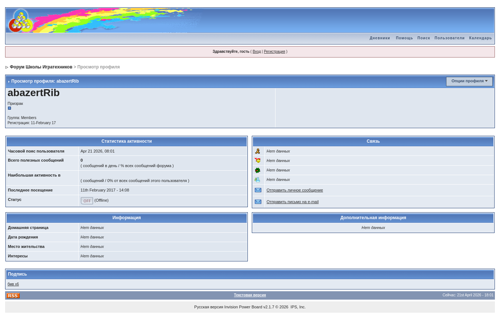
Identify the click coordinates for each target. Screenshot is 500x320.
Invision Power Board (243, 307)
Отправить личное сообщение (294, 190)
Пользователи (450, 38)
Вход (257, 52)
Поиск (424, 38)
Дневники (380, 38)
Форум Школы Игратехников (41, 67)
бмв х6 (13, 284)
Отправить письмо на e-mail (292, 201)
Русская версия (208, 307)
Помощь (404, 38)
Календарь (480, 38)
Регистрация (274, 52)
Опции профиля (468, 81)
